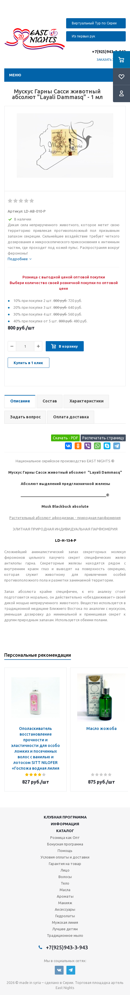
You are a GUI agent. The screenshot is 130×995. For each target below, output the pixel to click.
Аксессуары (65, 909)
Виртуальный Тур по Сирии (94, 23)
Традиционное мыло (65, 935)
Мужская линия (65, 922)
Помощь (65, 851)
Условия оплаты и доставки (65, 857)
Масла (65, 890)
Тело (65, 883)
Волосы (65, 877)
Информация (65, 824)
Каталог (65, 831)
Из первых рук (83, 36)
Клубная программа (65, 817)
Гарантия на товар (65, 864)
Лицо (65, 870)
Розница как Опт (65, 837)
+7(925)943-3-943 (109, 52)
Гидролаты (65, 916)
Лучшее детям (65, 929)
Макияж (65, 903)
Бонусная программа (65, 844)
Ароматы (65, 896)
